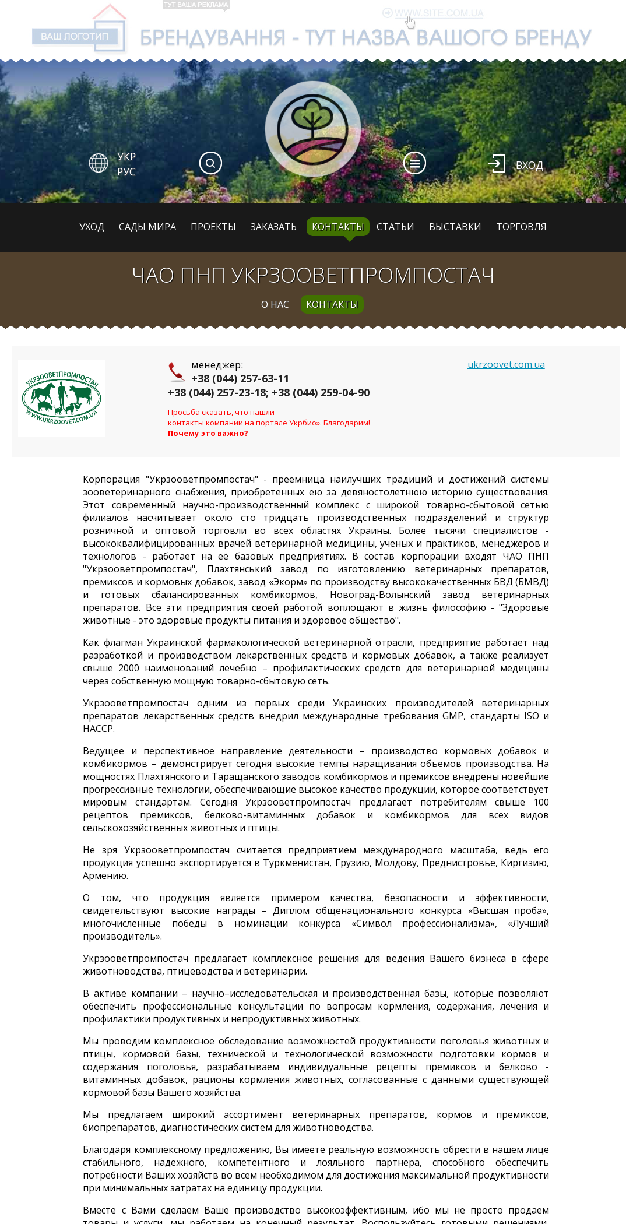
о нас (275, 304)
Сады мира (147, 226)
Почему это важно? (208, 433)
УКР (126, 156)
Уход (91, 226)
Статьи (395, 226)
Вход (529, 165)
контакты (332, 304)
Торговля (521, 226)
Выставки (455, 226)
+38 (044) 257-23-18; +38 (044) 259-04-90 (269, 392)
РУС (126, 171)
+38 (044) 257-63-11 (240, 378)
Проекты (213, 226)
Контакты (338, 226)
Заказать (274, 226)
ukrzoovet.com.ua (506, 364)
